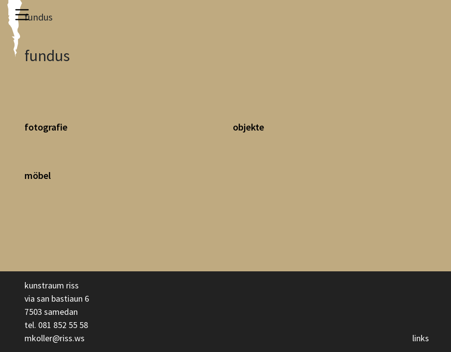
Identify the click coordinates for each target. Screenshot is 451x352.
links (420, 338)
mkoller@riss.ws (54, 338)
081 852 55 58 (63, 324)
